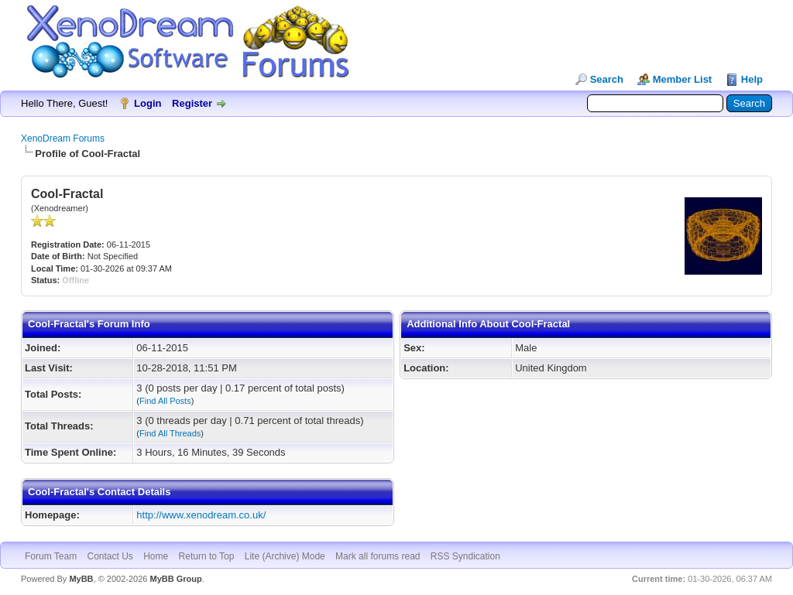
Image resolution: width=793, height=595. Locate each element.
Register (192, 103)
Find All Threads (170, 433)
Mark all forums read (377, 556)
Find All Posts (165, 400)
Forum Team (51, 556)
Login (147, 103)
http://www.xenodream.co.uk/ (201, 515)
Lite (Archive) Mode (285, 556)
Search (606, 79)
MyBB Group (175, 578)
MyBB (81, 578)
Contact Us (109, 556)
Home (155, 556)
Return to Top (207, 556)
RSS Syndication (465, 556)
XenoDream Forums (63, 138)
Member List (682, 79)
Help (752, 79)
